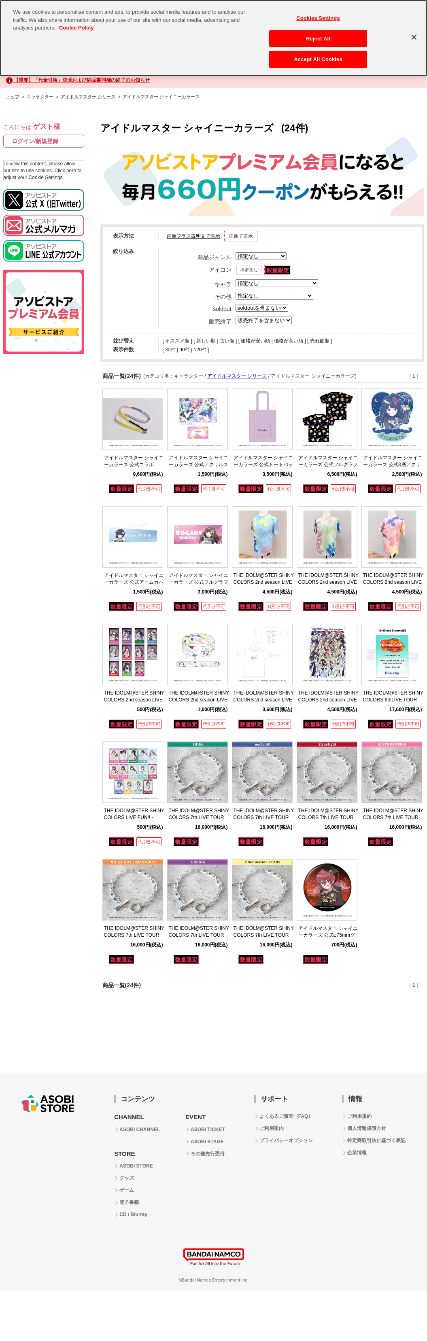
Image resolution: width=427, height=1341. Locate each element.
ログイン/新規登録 (35, 141)
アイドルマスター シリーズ (88, 96)
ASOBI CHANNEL (139, 1129)
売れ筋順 (319, 341)
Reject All (318, 39)
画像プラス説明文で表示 (193, 236)
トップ (12, 96)
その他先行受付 (208, 1154)
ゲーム (126, 1190)
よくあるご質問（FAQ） (286, 1116)
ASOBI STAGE (207, 1142)
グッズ (126, 1178)
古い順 (227, 341)
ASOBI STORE (136, 1166)
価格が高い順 (288, 341)
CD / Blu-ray (133, 1214)
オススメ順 (177, 341)
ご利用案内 (271, 1128)
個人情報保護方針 (366, 1128)
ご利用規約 (359, 1116)
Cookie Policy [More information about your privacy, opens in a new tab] (76, 28)
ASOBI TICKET (208, 1129)
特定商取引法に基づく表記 (376, 1140)
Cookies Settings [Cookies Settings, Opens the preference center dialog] (318, 18)
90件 (184, 350)
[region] (213, 38)
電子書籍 (129, 1202)
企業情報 (357, 1152)
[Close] (414, 37)
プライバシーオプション (286, 1140)
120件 (199, 350)
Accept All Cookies (318, 59)
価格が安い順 (255, 341)
